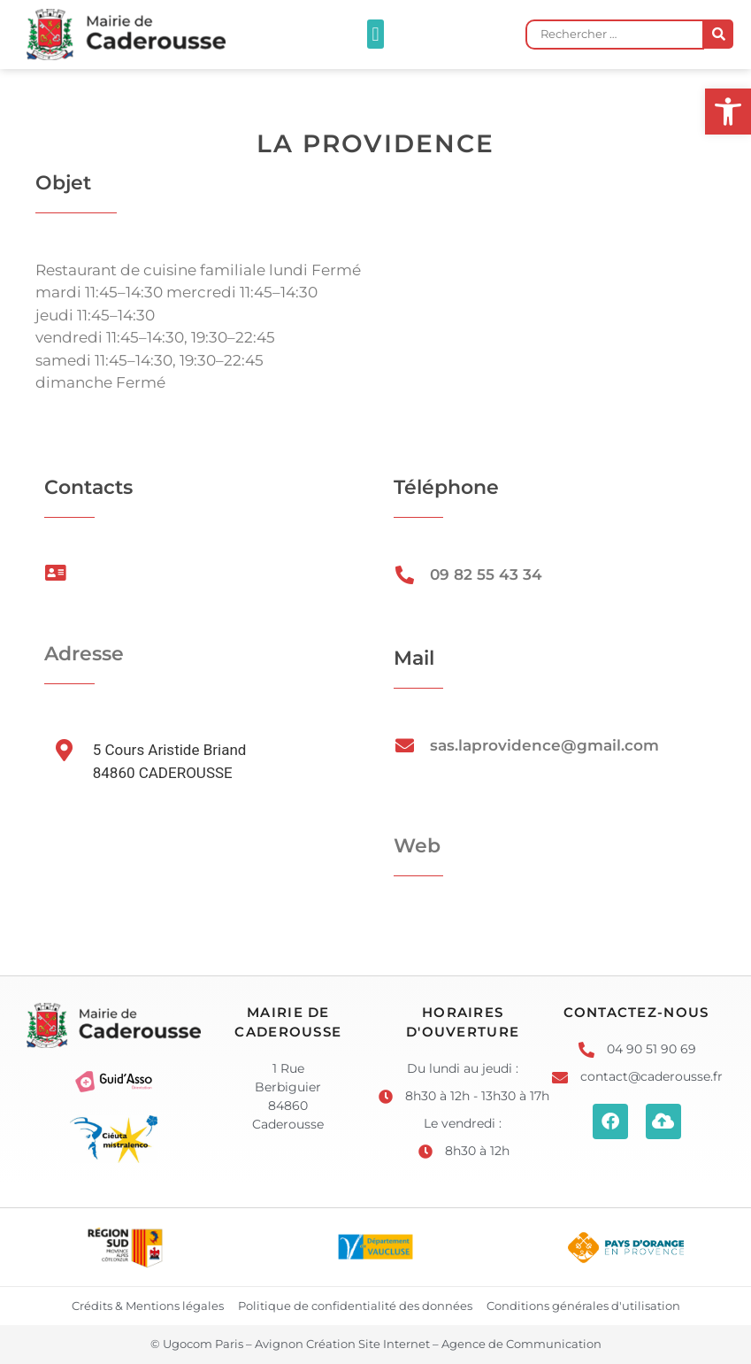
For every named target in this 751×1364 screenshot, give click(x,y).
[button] (375, 34)
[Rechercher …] (614, 34)
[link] (728, 112)
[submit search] (718, 34)
